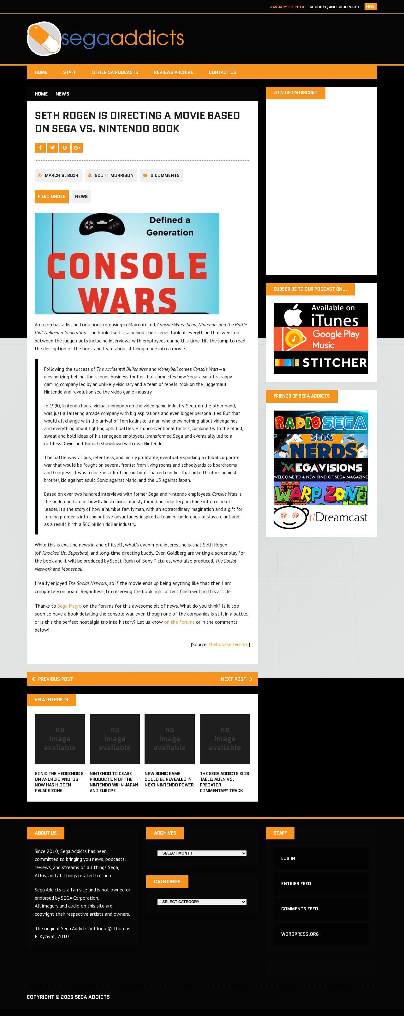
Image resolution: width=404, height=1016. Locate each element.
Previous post (54, 682)
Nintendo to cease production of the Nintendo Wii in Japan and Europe (114, 786)
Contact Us (222, 72)
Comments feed (300, 915)
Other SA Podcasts (115, 72)
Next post (236, 682)
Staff (69, 72)
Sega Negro (69, 609)
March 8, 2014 (62, 178)
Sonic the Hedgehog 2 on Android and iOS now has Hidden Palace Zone (59, 786)
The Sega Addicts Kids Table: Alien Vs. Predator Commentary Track (224, 786)
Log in (288, 863)
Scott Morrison (114, 178)
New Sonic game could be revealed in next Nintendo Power (169, 783)
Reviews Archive (173, 72)
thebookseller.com (228, 647)
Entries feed (297, 889)
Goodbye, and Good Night (335, 6)
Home (41, 72)
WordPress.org (300, 941)
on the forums (179, 625)
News (81, 200)
